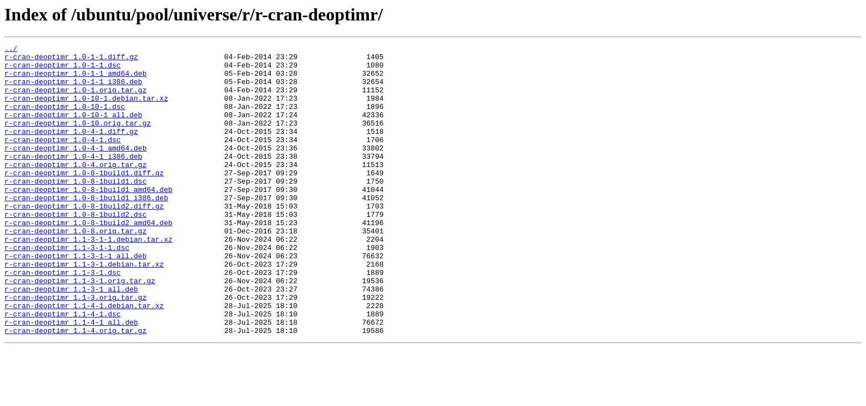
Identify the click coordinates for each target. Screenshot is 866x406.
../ (10, 50)
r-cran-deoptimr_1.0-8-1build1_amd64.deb (88, 219)
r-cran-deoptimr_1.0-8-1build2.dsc (75, 249)
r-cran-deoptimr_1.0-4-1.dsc (62, 159)
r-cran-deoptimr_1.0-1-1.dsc (62, 70)
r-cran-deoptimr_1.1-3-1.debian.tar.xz (84, 309)
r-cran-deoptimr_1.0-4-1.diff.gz (71, 149)
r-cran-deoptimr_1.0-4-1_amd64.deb (75, 169)
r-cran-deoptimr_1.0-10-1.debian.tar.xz (86, 109)
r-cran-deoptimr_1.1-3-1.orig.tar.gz (79, 329)
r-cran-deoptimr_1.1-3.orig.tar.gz (75, 348)
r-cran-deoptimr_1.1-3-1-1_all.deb (75, 299)
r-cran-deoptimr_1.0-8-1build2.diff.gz (84, 239)
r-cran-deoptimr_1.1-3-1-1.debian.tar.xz (88, 279)
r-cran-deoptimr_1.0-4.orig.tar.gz (75, 189)
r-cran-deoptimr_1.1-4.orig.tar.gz (75, 388)
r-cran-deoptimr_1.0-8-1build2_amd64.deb (88, 259)
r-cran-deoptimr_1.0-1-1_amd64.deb (75, 80)
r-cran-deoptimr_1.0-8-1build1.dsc (75, 209)
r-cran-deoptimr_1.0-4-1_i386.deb (73, 179)
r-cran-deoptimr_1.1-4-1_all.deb (71, 378)
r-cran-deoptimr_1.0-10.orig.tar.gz (77, 139)
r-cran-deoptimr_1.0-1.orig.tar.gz (75, 100)
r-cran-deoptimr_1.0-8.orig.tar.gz (75, 269)
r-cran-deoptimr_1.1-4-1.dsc (62, 368)
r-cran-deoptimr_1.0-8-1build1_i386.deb (86, 229)
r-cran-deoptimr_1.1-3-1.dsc (62, 319)
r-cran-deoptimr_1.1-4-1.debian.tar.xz (84, 358)
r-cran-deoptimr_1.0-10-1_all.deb (73, 129)
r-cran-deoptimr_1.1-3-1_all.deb (71, 338)
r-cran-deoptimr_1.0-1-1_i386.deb (73, 90)
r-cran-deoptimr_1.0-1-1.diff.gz (71, 60)
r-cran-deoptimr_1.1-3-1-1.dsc (66, 289)
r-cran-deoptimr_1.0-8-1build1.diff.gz (84, 199)
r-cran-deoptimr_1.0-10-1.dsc (64, 119)
